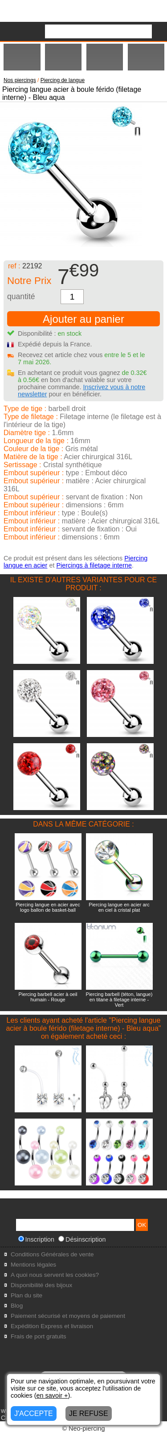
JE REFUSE (88, 1413)
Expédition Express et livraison (52, 1326)
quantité (21, 296)
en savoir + (52, 1395)
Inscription (36, 1239)
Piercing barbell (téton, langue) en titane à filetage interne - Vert (119, 1000)
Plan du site (26, 1295)
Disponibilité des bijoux (41, 1285)
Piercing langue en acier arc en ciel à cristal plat (119, 907)
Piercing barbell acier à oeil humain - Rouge (47, 997)
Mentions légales (33, 1264)
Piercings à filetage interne (94, 565)
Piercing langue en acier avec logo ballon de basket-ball (48, 907)
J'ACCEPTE (33, 1413)
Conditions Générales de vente (52, 1254)
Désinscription (82, 1239)
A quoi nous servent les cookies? (55, 1275)
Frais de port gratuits (38, 1336)
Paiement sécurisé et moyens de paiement (68, 1316)
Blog (17, 1305)
